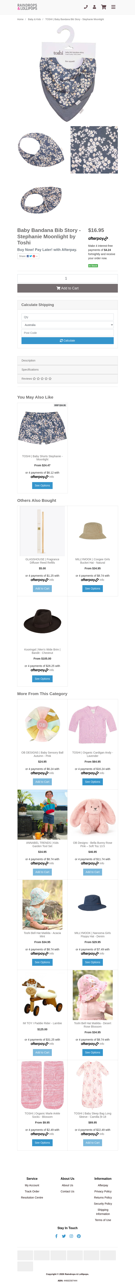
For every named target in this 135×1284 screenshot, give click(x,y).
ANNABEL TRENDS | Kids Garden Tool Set (42, 844)
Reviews (37, 378)
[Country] (67, 324)
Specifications (30, 369)
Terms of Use (103, 1220)
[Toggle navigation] (113, 7)
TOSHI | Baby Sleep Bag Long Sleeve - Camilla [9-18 (92, 1115)
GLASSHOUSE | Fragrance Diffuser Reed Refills (42, 561)
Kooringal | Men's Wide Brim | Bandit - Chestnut (42, 651)
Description (28, 360)
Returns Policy (103, 1197)
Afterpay (103, 1185)
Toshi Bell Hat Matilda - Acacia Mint (42, 934)
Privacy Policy (103, 1191)
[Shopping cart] (104, 7)
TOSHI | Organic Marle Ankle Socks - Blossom (42, 1115)
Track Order (32, 1191)
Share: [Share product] (27, 256)
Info (51, 476)
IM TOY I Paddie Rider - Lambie (42, 1023)
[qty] (67, 316)
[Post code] (67, 332)
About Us (67, 1185)
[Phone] (85, 7)
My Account (32, 1185)
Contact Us (67, 1191)
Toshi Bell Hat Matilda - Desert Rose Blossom (92, 1025)
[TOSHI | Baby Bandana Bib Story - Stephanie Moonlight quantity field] (67, 278)
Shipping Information (103, 1211)
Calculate (67, 340)
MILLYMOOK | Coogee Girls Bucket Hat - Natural (92, 561)
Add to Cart (67, 288)
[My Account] (94, 7)
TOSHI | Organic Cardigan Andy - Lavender (92, 754)
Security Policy (103, 1203)
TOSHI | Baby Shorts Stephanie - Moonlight (42, 458)
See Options (42, 485)
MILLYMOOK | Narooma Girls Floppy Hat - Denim (92, 934)
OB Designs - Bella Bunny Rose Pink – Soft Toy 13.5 (92, 844)
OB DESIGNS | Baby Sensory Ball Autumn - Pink (42, 754)
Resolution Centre (32, 1197)
